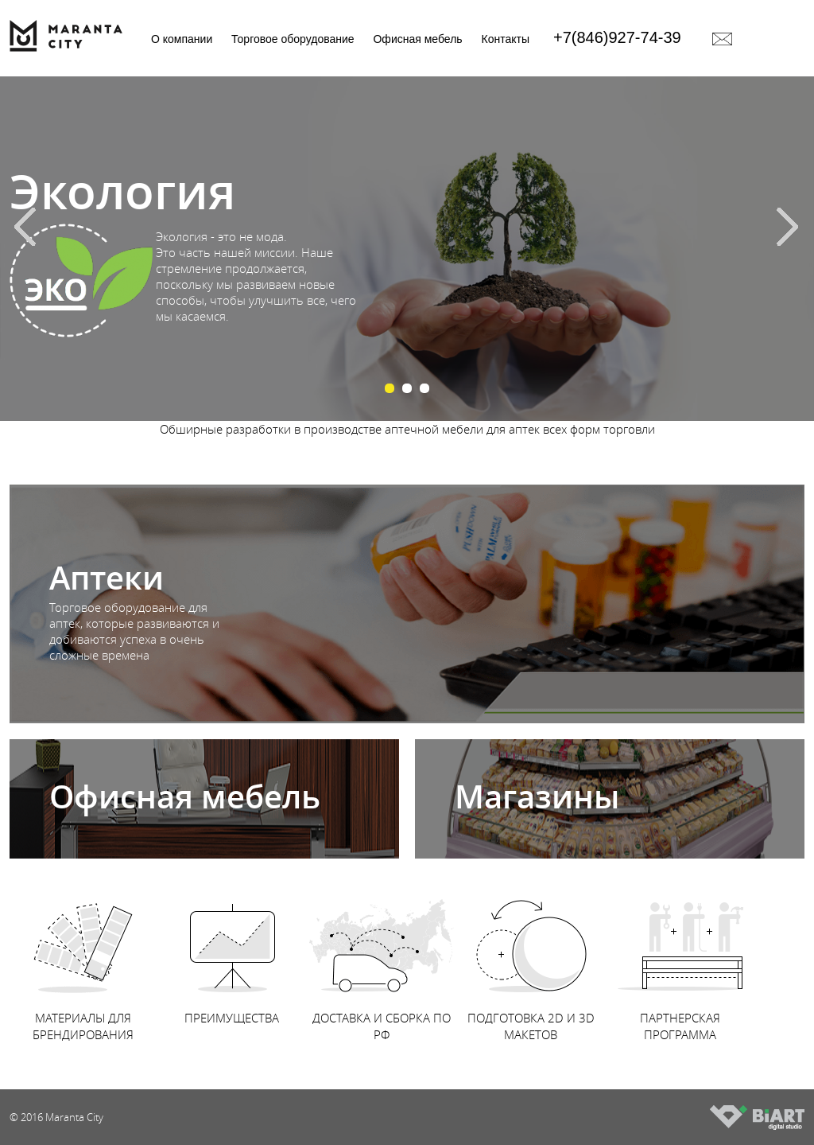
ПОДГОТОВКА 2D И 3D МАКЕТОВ (531, 962)
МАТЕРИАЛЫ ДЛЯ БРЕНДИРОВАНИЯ (83, 962)
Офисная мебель (417, 39)
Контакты (505, 39)
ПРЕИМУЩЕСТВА (232, 954)
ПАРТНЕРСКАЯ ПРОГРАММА (680, 962)
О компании (181, 39)
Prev (20, 225)
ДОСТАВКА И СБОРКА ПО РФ (381, 962)
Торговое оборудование (292, 39)
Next (794, 225)
